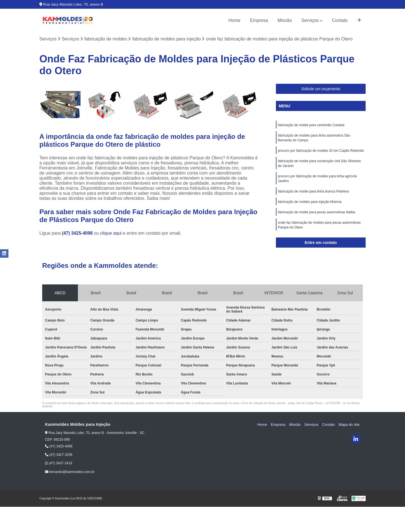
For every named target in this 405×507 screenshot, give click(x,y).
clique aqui (111, 233)
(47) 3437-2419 (58, 463)
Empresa (259, 20)
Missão (285, 20)
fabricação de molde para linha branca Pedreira (313, 194)
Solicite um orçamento (320, 89)
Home (234, 20)
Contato (340, 20)
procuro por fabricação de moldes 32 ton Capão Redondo (321, 152)
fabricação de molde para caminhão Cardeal (311, 125)
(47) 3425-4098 (78, 233)
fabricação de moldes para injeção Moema (309, 205)
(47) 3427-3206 (58, 455)
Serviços (310, 20)
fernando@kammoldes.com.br (69, 472)
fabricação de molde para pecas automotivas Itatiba (316, 215)
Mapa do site (349, 425)
